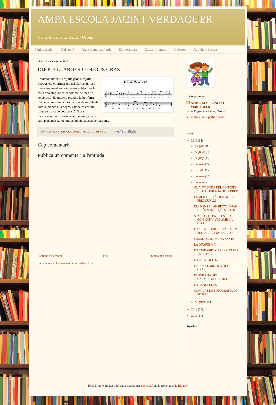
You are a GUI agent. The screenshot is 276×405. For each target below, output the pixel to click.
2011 (194, 315)
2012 (194, 309)
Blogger (183, 385)
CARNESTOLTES (205, 260)
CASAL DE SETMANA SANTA (214, 238)
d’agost (199, 146)
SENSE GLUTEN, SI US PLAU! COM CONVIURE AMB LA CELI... (214, 220)
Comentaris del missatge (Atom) (75, 263)
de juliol (200, 152)
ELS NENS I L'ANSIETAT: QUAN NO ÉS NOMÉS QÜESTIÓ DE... (216, 208)
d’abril (199, 170)
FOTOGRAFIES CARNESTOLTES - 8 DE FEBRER (216, 252)
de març (200, 176)
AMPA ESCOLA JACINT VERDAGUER (125, 19)
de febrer (200, 182)
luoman (145, 385)
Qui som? (67, 49)
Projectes (179, 49)
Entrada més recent (50, 255)
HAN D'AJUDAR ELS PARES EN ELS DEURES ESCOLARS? (215, 230)
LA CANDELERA (205, 285)
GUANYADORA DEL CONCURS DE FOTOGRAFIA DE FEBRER (216, 189)
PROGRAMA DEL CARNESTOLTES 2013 (210, 277)
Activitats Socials (205, 49)
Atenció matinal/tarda (96, 49)
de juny (199, 158)
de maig (200, 164)
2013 (194, 140)
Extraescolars (128, 49)
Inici (105, 255)
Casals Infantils (155, 49)
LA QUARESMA (205, 244)
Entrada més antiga (160, 255)
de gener (200, 302)
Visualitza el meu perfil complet (206, 117)
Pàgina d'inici (44, 49)
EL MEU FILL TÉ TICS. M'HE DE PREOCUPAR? (215, 198)
